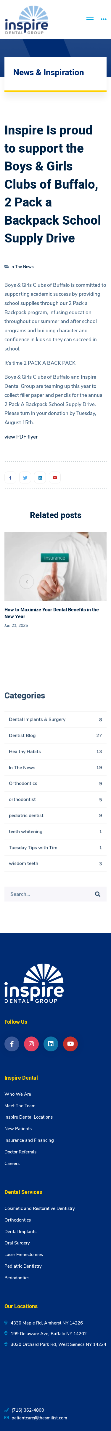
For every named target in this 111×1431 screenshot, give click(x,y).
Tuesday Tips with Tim (55, 850)
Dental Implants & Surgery (55, 722)
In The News (22, 267)
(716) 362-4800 (28, 1410)
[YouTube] (70, 1044)
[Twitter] (25, 477)
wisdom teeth (55, 866)
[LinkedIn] (51, 1044)
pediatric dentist (55, 818)
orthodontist (55, 802)
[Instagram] (31, 1044)
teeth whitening (55, 834)
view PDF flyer (21, 436)
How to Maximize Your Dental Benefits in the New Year (51, 613)
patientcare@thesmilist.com (39, 1418)
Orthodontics (55, 786)
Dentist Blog (55, 738)
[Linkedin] (40, 477)
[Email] (55, 477)
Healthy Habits (55, 754)
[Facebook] (10, 477)
